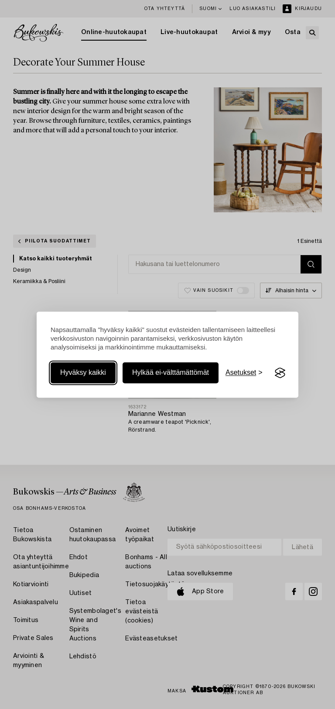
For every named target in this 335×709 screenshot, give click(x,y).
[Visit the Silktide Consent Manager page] (280, 373)
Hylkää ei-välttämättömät (170, 373)
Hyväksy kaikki (83, 373)
